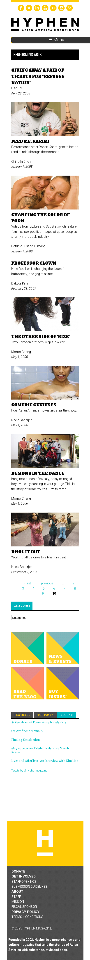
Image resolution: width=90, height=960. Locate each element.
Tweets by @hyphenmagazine (29, 770)
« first (27, 583)
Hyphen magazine (45, 843)
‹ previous (46, 583)
